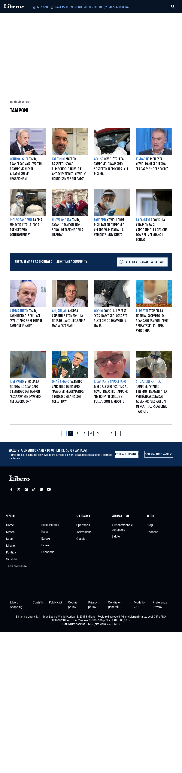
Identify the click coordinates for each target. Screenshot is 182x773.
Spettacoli (83, 516)
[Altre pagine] (104, 433)
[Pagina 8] (111, 433)
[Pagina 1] (70, 433)
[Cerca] (173, 6)
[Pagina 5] (97, 433)
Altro (150, 516)
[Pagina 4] (91, 433)
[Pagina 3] (84, 433)
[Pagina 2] (77, 433)
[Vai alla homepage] (14, 7)
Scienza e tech (120, 516)
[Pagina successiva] (118, 433)
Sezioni (10, 516)
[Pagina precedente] (64, 433)
